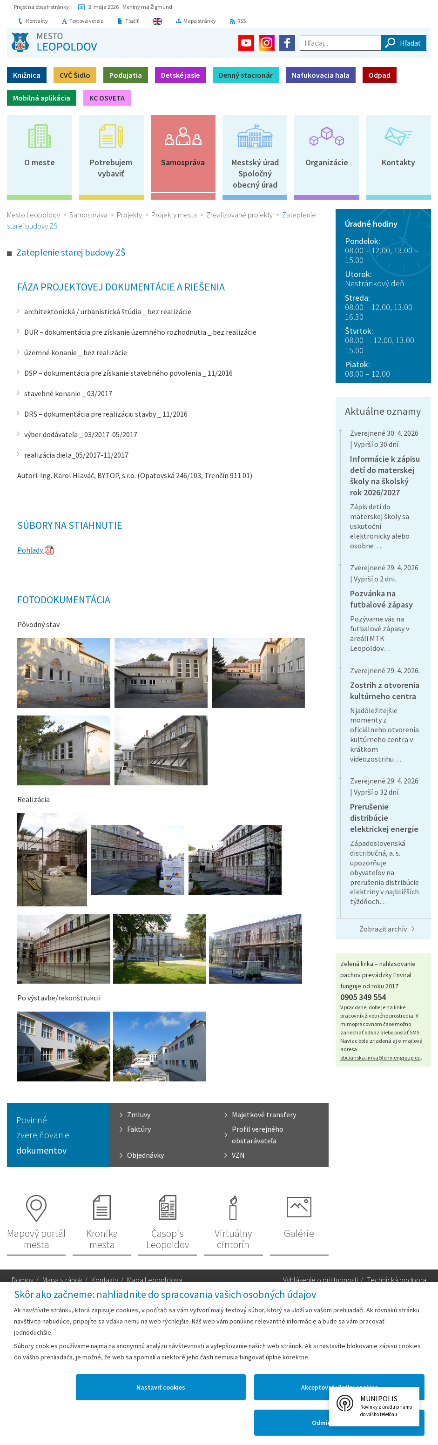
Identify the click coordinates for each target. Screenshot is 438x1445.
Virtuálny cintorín (233, 1239)
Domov (23, 1279)
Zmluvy (138, 1114)
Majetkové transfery (264, 1114)
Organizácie (326, 162)
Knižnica (26, 75)
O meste (39, 162)
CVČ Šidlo (75, 75)
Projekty (129, 214)
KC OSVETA (107, 97)
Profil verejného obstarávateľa (257, 1134)
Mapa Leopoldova (154, 1279)
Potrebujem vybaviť (111, 168)
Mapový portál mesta (36, 1239)
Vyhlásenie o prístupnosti (320, 1279)
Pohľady (30, 549)
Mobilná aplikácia (41, 97)
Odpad (380, 75)
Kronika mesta (102, 1239)
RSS (242, 20)
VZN (238, 1155)
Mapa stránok (62, 1279)
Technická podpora (396, 1279)
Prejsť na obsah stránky (41, 6)
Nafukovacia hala (321, 75)
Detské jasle (180, 75)
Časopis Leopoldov (167, 1239)
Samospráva (183, 162)
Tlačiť (132, 20)
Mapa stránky (200, 20)
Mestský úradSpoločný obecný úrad (255, 173)
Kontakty (37, 20)
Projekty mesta (174, 214)
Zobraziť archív (383, 928)
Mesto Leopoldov (33, 214)
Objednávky (145, 1155)
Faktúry (139, 1129)
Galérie (299, 1233)
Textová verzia (86, 20)
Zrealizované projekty (239, 214)
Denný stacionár (246, 75)
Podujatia (125, 75)
